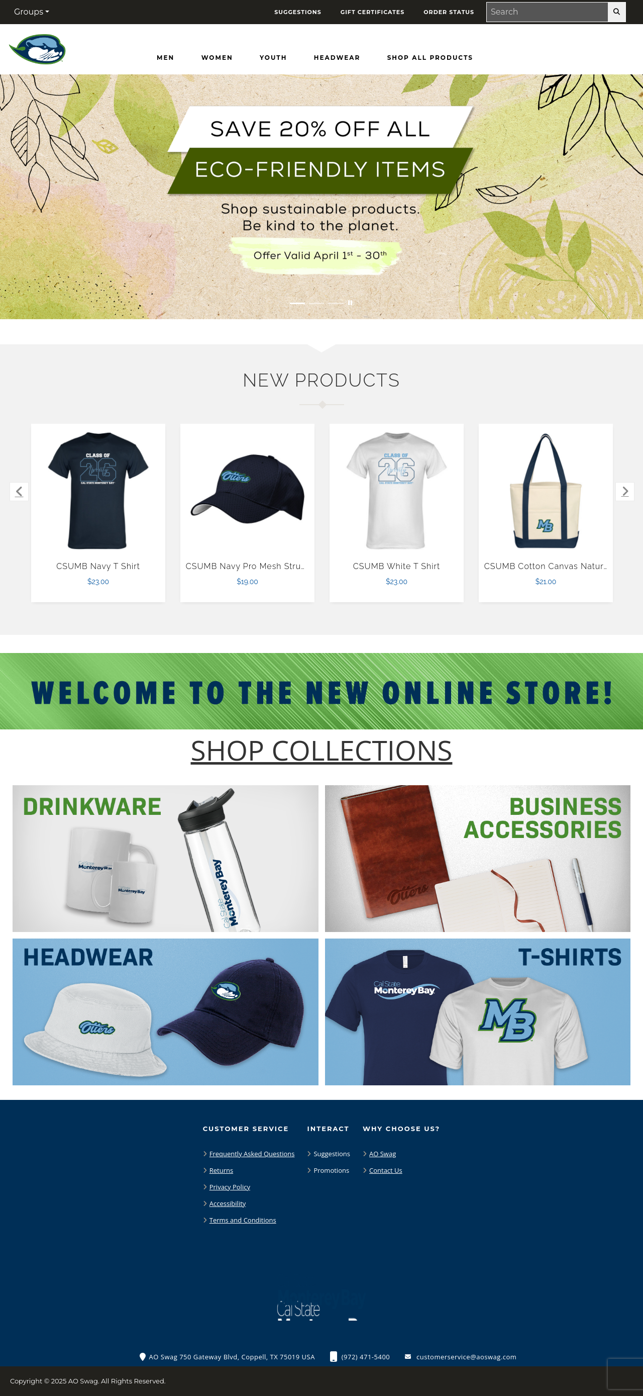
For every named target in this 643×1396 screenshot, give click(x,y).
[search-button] (616, 12)
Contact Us (385, 1170)
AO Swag (382, 1153)
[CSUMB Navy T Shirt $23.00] (98, 491)
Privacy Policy (229, 1186)
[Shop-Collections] (322, 750)
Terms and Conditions (242, 1220)
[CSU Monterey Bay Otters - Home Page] (37, 47)
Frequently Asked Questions (252, 1153)
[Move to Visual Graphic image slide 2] (316, 303)
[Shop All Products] (430, 57)
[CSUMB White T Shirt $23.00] (397, 491)
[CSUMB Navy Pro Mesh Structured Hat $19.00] (247, 491)
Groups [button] (28, 12)
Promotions (331, 1170)
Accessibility (227, 1203)
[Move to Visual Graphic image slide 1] (297, 303)
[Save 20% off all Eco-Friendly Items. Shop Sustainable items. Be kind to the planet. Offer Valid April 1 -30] (321, 196)
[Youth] (273, 57)
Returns (221, 1170)
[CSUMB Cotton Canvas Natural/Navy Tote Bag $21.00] (546, 491)
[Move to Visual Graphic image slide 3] (335, 303)
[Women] (217, 57)
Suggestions (331, 1153)
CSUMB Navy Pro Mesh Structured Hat (265, 566)
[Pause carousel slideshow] (350, 303)
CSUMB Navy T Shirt (98, 566)
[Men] (165, 57)
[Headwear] (337, 57)
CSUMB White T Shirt (396, 566)
